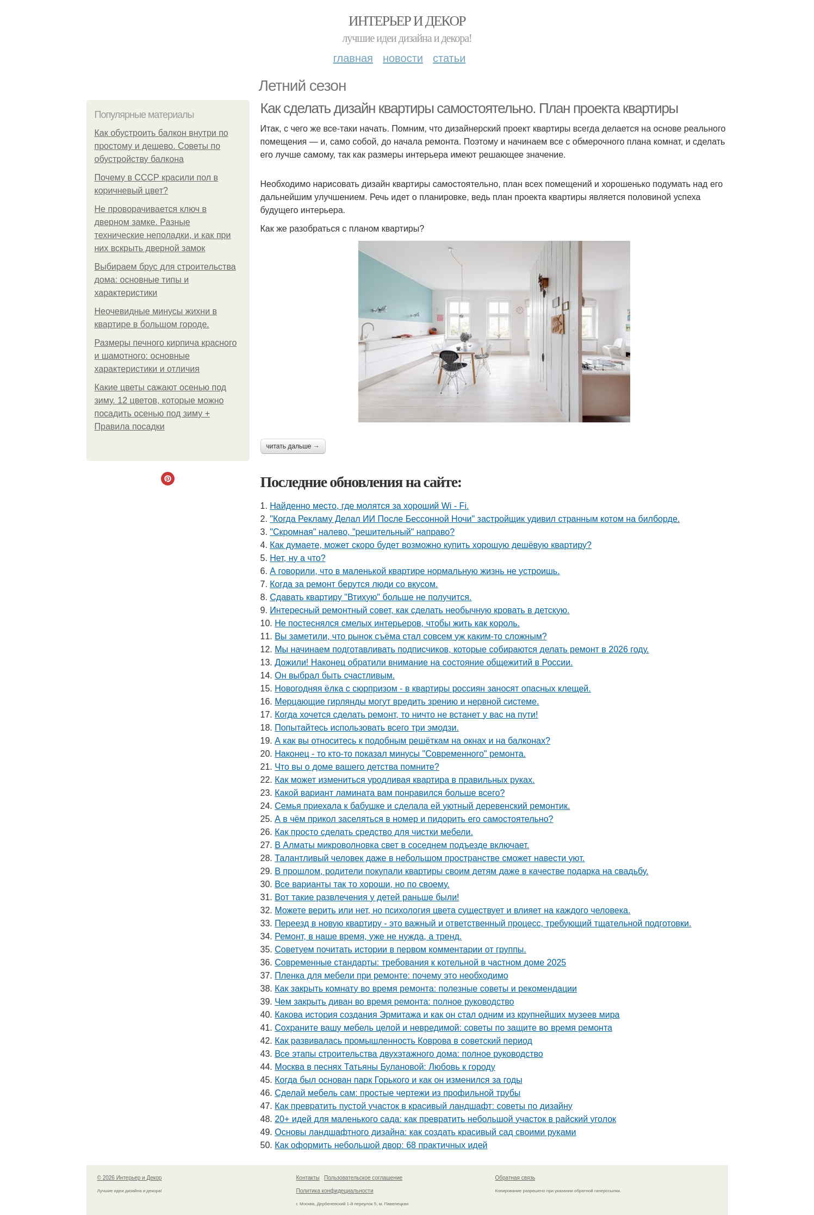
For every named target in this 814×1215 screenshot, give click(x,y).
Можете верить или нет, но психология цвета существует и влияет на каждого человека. (452, 910)
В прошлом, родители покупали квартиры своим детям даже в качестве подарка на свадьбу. (461, 871)
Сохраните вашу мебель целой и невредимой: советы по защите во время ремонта (443, 1027)
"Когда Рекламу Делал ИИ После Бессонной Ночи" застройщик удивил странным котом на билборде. (475, 519)
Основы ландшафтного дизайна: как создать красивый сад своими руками (425, 1132)
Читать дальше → (293, 446)
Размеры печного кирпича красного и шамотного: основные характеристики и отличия (166, 355)
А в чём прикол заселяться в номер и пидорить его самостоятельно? (414, 819)
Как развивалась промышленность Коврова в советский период (403, 1040)
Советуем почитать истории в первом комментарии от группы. (400, 949)
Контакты (308, 1178)
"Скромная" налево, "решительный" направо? (362, 532)
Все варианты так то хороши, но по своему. (362, 884)
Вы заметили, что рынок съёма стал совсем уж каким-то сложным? (410, 636)
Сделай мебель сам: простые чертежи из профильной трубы (397, 1093)
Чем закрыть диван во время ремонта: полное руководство (394, 1001)
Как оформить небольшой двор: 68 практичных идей (381, 1145)
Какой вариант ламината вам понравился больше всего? (390, 792)
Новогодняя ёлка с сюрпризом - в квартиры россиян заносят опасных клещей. (433, 688)
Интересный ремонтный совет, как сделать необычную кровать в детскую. (419, 610)
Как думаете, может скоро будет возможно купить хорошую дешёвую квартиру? (431, 545)
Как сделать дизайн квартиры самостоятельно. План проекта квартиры (469, 108)
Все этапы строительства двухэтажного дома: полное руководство (409, 1053)
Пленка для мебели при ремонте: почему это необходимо (391, 975)
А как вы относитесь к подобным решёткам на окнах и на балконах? (412, 740)
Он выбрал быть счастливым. (335, 675)
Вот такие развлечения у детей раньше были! (367, 897)
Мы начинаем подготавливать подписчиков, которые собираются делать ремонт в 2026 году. (462, 649)
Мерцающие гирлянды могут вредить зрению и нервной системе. (407, 701)
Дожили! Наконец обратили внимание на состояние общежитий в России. (424, 662)
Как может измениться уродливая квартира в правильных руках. (405, 779)
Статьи (449, 58)
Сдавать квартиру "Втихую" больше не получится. (370, 597)
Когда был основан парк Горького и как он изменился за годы (398, 1080)
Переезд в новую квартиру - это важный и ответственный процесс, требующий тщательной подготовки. (483, 923)
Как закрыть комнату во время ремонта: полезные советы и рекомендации (426, 988)
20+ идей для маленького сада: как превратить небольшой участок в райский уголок (445, 1119)
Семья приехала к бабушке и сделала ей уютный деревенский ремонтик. (422, 806)
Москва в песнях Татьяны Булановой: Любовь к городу (385, 1066)
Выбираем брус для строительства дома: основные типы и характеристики (165, 279)
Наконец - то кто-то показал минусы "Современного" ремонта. (400, 753)
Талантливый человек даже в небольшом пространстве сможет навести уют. (430, 858)
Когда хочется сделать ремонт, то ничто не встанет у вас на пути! (406, 714)
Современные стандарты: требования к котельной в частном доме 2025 (420, 962)
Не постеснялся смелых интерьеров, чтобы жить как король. (397, 623)
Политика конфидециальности (335, 1191)
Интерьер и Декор (407, 21)
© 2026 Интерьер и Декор (129, 1178)
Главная (353, 58)
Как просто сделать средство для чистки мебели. (374, 832)
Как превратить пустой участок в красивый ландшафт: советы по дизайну (424, 1106)
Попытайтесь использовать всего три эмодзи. (367, 727)
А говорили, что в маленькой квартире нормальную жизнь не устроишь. (415, 571)
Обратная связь (515, 1178)
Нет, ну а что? (297, 558)
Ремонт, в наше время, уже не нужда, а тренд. (368, 936)
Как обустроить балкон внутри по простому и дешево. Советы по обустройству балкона (161, 146)
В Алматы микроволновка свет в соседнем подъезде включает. (402, 845)
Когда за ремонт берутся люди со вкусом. (354, 584)
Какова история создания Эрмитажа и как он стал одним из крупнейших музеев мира (447, 1014)
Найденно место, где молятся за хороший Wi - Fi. (369, 505)
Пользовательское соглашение (363, 1178)
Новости (403, 58)
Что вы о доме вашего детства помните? (357, 766)
